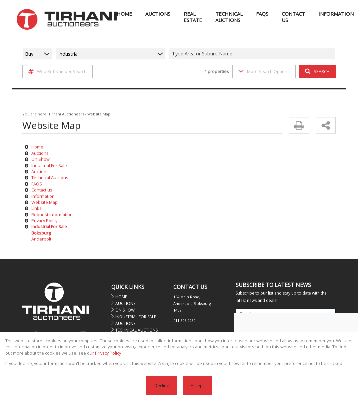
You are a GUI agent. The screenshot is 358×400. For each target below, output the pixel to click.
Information (43, 196)
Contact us (41, 190)
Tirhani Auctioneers (66, 113)
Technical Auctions (49, 177)
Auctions (40, 153)
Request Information (52, 215)
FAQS (36, 184)
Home (37, 147)
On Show (40, 159)
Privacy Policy (44, 221)
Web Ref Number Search (57, 71)
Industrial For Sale (49, 165)
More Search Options (264, 71)
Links (36, 208)
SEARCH (317, 71)
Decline (161, 385)
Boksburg (41, 233)
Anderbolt (41, 239)
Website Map (44, 202)
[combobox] (253, 54)
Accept (197, 385)
